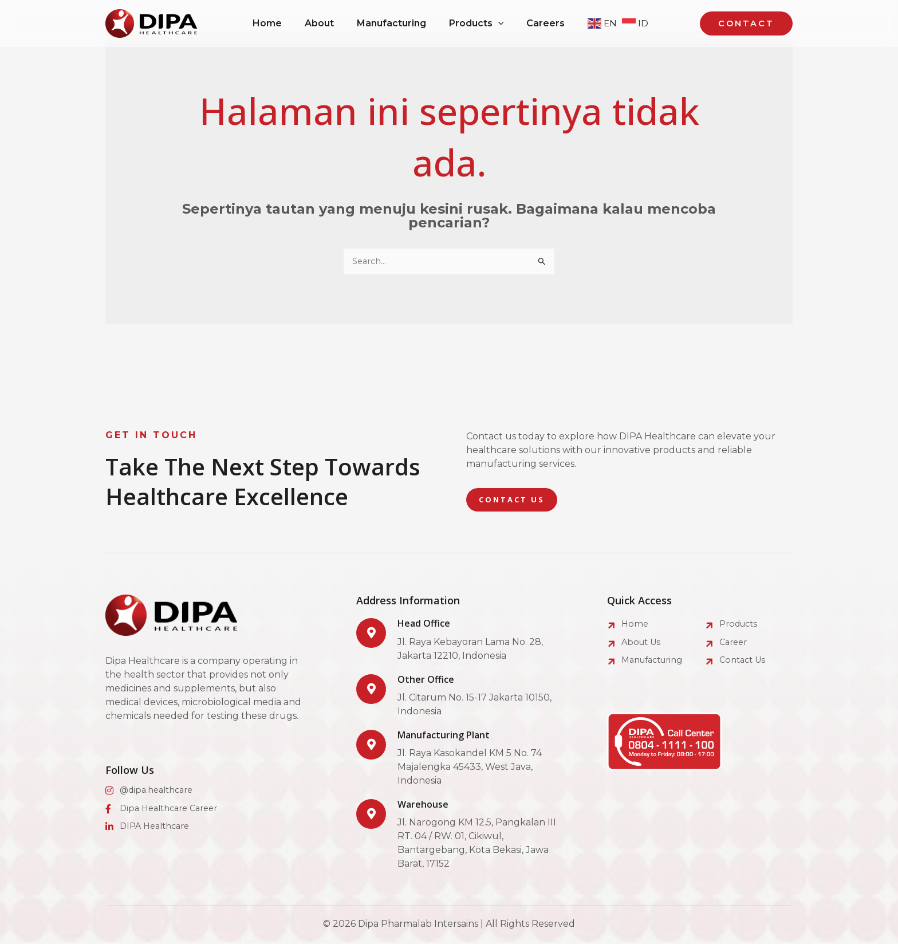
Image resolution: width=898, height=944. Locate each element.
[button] (481, 23)
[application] (503, 23)
